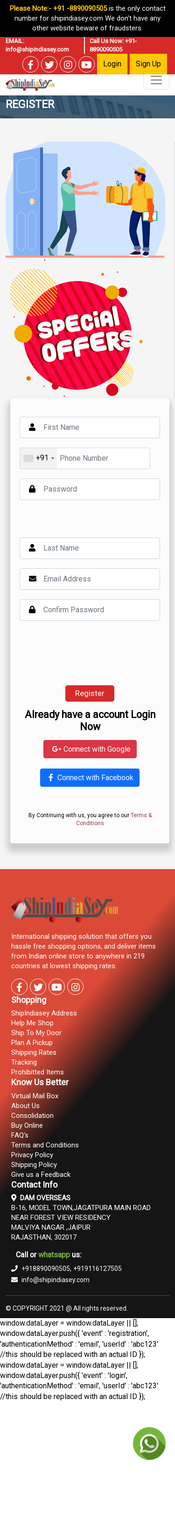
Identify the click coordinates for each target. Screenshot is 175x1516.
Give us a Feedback (40, 1174)
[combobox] (38, 458)
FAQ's (19, 1135)
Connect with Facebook (89, 777)
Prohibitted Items (37, 1072)
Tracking (24, 1062)
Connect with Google (90, 748)
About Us (25, 1106)
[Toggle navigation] (156, 80)
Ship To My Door (36, 1033)
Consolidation (32, 1115)
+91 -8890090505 (80, 8)
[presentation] (90, 653)
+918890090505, (41, 1268)
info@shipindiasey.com (37, 49)
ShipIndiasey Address (44, 1013)
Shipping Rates (33, 1052)
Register (90, 693)
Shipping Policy (34, 1165)
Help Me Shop (32, 1023)
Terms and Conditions (45, 1145)
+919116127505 (97, 1268)
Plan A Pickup (32, 1042)
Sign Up (148, 63)
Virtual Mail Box (34, 1096)
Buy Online (27, 1125)
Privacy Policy (32, 1155)
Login (112, 63)
